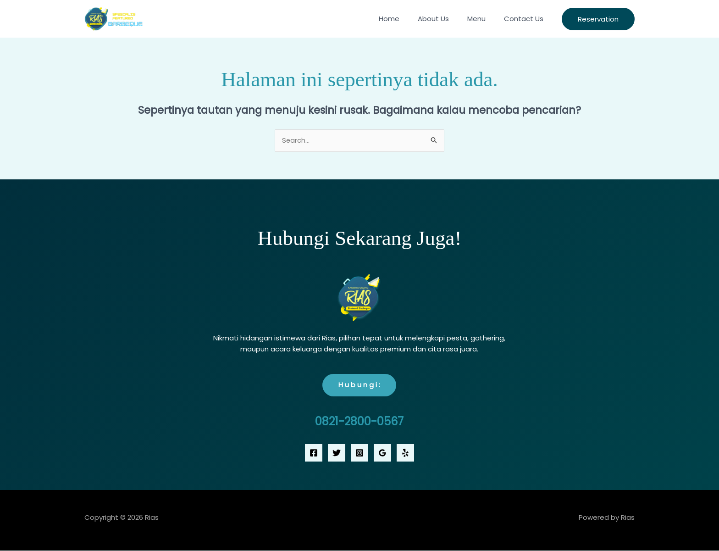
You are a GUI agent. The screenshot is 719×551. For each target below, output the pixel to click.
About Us (444, 18)
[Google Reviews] (382, 453)
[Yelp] (405, 453)
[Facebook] (313, 453)
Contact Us (526, 18)
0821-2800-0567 (359, 421)
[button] (598, 19)
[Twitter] (336, 453)
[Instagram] (359, 453)
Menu (483, 18)
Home (405, 18)
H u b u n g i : (359, 385)
